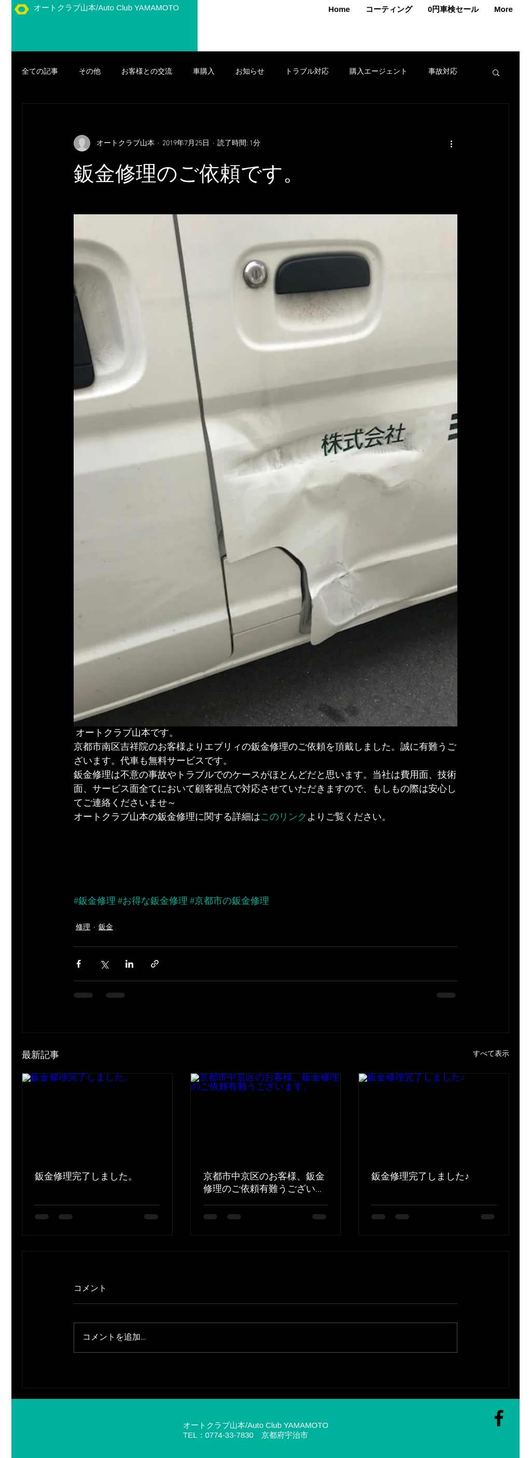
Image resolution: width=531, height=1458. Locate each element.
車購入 (204, 71)
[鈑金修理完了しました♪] (434, 1116)
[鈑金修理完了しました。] (97, 1116)
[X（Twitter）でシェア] (104, 964)
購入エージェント (379, 71)
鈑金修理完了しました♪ (420, 1177)
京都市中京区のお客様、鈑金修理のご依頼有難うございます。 (264, 1183)
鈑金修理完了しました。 (86, 1177)
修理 (83, 927)
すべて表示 (491, 1054)
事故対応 (442, 71)
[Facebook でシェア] (78, 964)
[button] (496, 72)
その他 (90, 71)
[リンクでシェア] (155, 964)
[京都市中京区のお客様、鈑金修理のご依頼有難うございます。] (266, 1116)
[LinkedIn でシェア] (129, 964)
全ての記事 (40, 71)
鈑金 (106, 927)
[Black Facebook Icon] (499, 1418)
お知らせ (249, 71)
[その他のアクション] (451, 143)
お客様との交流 (146, 71)
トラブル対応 (307, 71)
